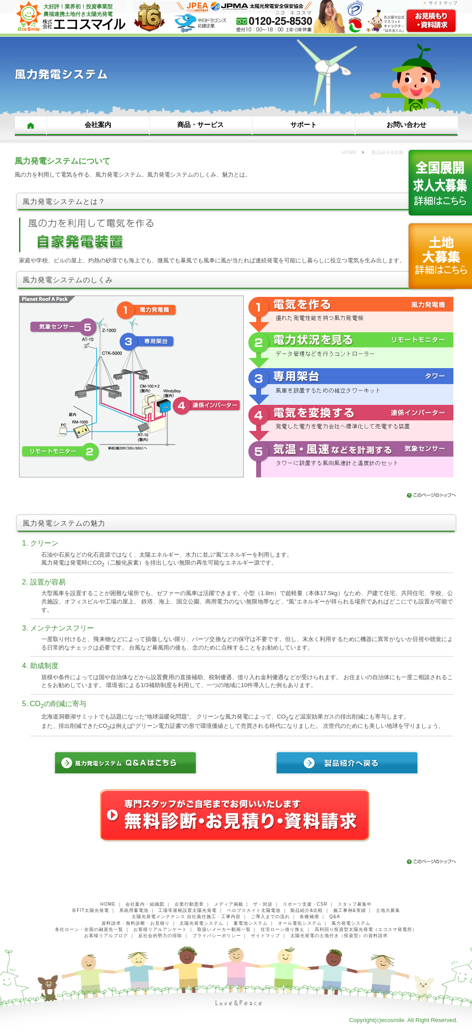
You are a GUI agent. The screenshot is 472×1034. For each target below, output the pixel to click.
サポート (303, 124)
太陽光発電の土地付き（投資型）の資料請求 (339, 935)
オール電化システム (300, 923)
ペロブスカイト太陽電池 (254, 910)
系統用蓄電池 (133, 910)
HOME (30, 125)
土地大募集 (388, 910)
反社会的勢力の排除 (160, 935)
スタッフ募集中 (355, 904)
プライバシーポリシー (216, 935)
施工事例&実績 (349, 910)
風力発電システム (351, 923)
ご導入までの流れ (270, 916)
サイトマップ (443, 2)
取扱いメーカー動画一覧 (224, 929)
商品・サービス (200, 124)
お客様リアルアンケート (160, 929)
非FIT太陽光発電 (90, 910)
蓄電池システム (251, 923)
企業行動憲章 (189, 904)
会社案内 (98, 124)
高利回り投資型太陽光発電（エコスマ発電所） (366, 929)
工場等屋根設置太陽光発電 (187, 910)
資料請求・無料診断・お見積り (135, 923)
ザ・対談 (263, 904)
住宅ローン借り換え (282, 929)
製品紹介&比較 (306, 910)
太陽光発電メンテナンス (158, 916)
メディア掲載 (228, 904)
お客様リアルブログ (106, 935)
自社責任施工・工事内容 (214, 916)
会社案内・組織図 (144, 904)
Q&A (334, 916)
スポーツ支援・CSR (305, 904)
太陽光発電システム (201, 923)
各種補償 (309, 916)
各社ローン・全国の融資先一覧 (89, 929)
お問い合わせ (406, 124)
